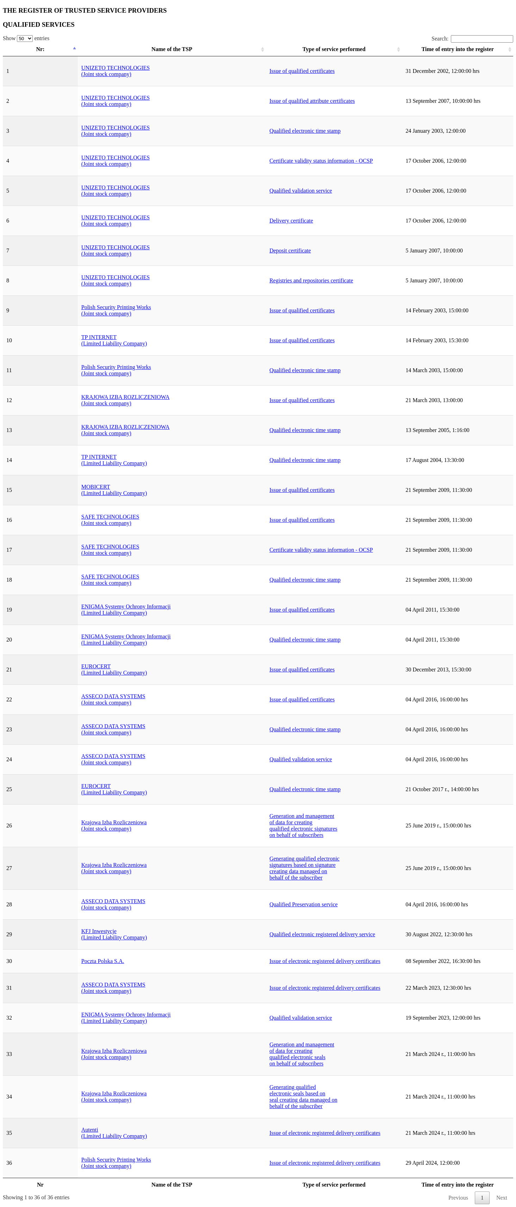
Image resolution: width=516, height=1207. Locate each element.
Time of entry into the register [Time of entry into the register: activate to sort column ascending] (428, 49)
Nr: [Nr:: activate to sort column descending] (24, 49)
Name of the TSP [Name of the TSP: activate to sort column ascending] (117, 49)
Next (501, 1198)
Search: (472, 39)
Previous (458, 1198)
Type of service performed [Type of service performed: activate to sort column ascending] (265, 49)
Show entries (26, 38)
